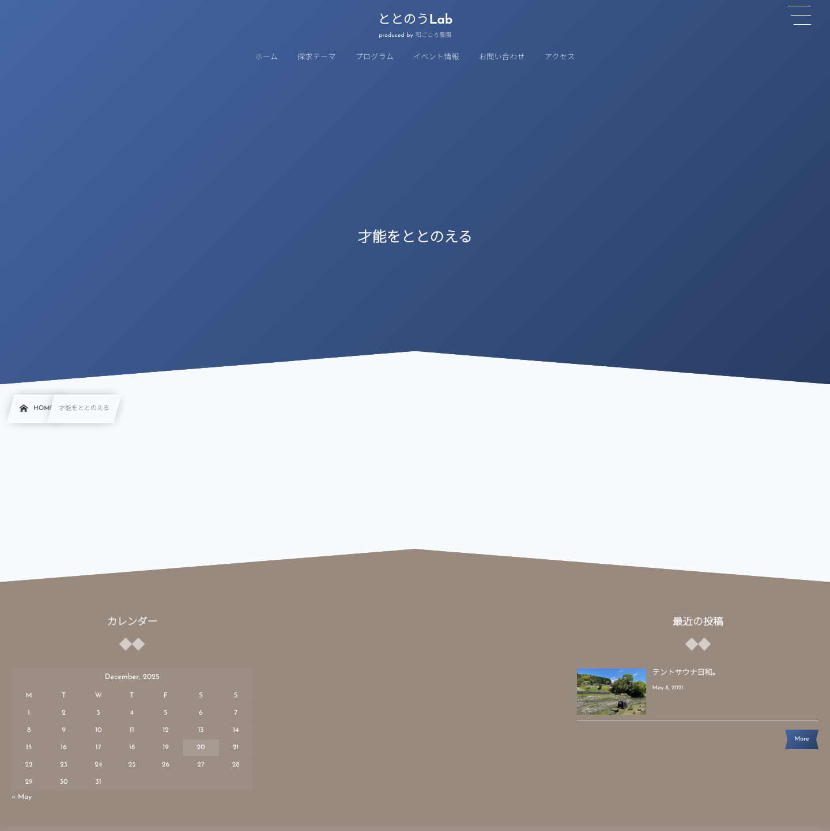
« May (22, 797)
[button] (799, 15)
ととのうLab (415, 20)
